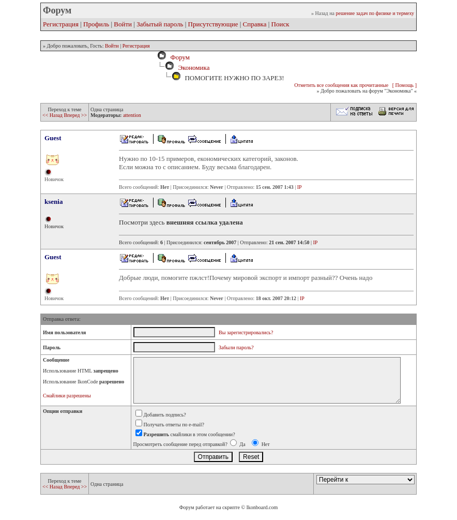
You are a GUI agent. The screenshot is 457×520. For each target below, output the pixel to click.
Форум (178, 57)
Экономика (193, 67)
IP (299, 187)
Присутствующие (213, 24)
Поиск (280, 24)
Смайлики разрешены (67, 395)
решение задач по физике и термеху (375, 13)
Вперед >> (75, 115)
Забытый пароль (159, 24)
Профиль (96, 24)
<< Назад (53, 115)
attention (132, 115)
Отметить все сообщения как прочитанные (341, 85)
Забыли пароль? (236, 347)
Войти (123, 24)
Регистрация (61, 24)
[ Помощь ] (404, 85)
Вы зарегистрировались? (246, 332)
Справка (255, 24)
